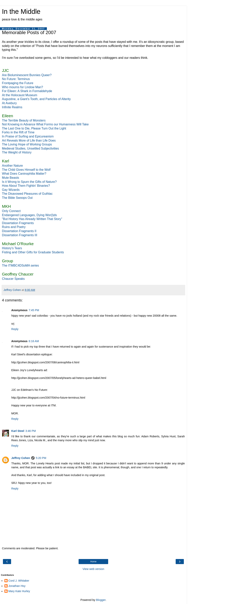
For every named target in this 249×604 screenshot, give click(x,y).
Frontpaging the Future (17, 83)
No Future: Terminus (16, 79)
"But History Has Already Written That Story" (32, 219)
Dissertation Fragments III (19, 235)
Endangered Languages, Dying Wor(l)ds (29, 215)
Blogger (101, 599)
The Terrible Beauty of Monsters (24, 120)
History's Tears (12, 248)
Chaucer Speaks (13, 278)
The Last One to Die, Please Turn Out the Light (34, 128)
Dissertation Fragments (18, 223)
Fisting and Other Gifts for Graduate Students (33, 252)
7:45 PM (34, 310)
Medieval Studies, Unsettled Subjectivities (30, 148)
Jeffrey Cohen (20, 458)
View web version (93, 569)
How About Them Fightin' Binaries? (26, 185)
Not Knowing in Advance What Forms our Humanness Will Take (45, 124)
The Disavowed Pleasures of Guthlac (27, 193)
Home (93, 561)
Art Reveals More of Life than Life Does (29, 140)
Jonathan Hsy (16, 585)
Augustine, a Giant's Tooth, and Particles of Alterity (36, 99)
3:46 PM (30, 430)
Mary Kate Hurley (19, 591)
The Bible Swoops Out (17, 197)
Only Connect (11, 211)
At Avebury (9, 103)
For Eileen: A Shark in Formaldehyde (27, 91)
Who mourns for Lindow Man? (22, 87)
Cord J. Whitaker (18, 580)
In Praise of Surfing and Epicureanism (28, 136)
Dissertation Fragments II (19, 231)
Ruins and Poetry (13, 227)
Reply (14, 329)
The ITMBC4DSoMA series (20, 265)
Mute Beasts (10, 177)
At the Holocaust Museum (19, 95)
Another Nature (12, 165)
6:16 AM (34, 341)
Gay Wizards (11, 189)
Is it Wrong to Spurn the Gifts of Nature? (29, 181)
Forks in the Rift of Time (18, 132)
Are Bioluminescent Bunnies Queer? (27, 75)
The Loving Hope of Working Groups (27, 144)
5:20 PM (41, 458)
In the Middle (21, 11)
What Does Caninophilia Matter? (24, 173)
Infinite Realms (12, 107)
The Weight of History (17, 152)
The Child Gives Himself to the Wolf (26, 169)
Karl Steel (17, 430)
